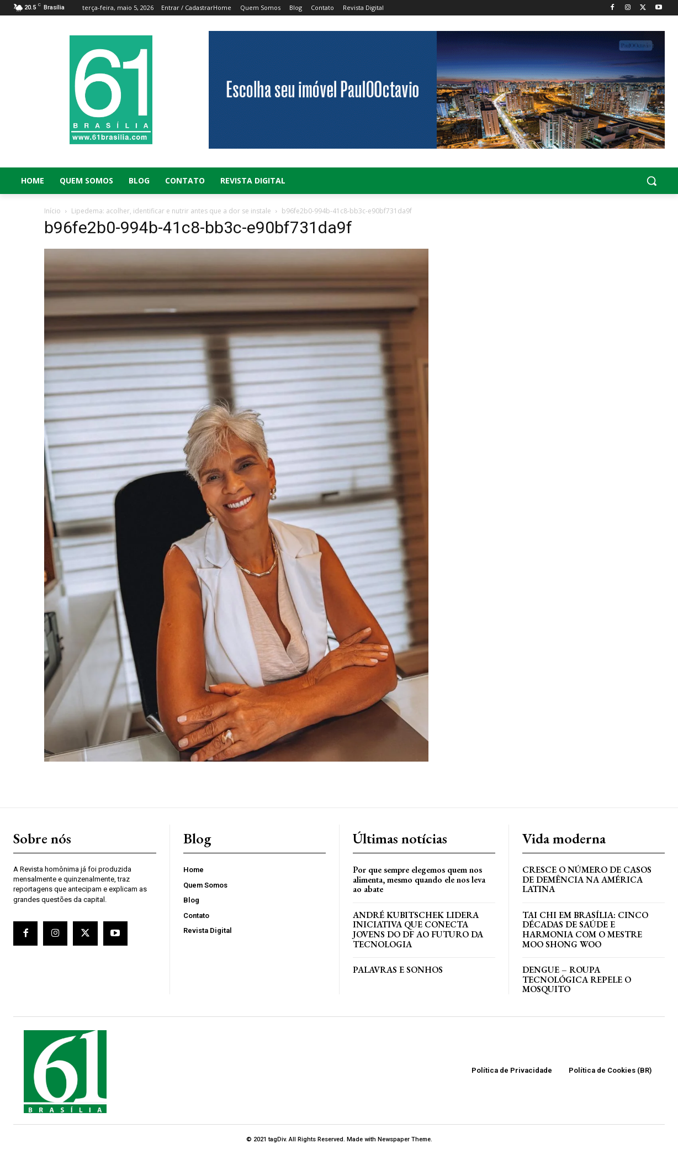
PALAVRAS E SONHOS (398, 969)
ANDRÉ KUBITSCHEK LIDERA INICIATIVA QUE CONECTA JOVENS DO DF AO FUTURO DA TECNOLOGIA (418, 929)
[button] (593, 180)
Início (52, 211)
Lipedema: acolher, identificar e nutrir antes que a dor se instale (171, 211)
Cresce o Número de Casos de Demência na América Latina (586, 879)
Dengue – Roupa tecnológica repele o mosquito (576, 979)
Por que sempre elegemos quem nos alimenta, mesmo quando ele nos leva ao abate (419, 879)
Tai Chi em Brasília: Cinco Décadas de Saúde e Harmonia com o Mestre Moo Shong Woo (585, 929)
